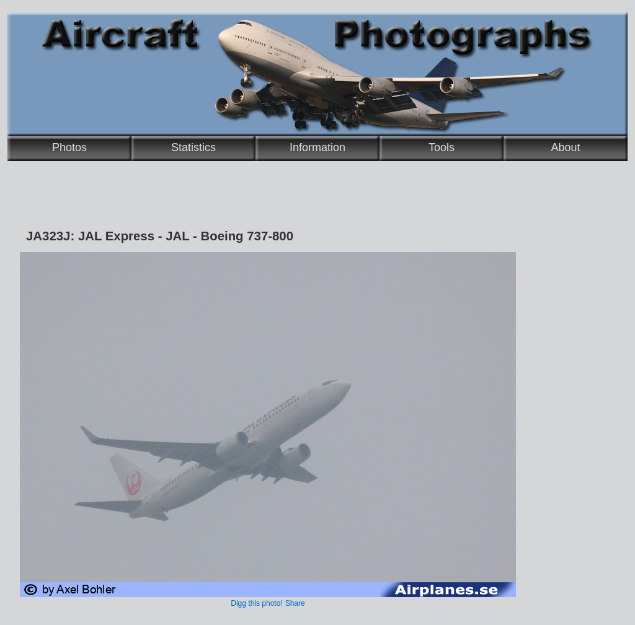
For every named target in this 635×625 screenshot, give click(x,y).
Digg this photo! (256, 603)
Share (295, 603)
